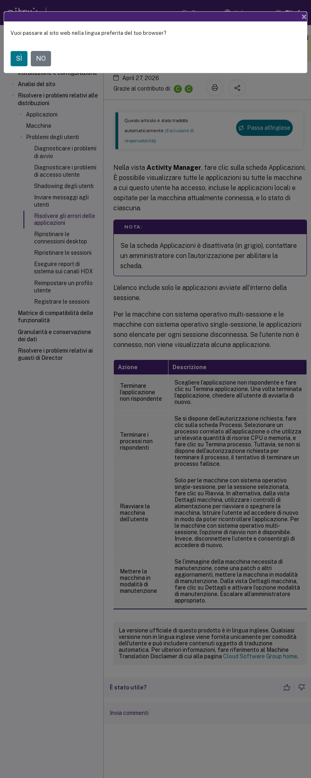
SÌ (19, 58)
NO (41, 58)
